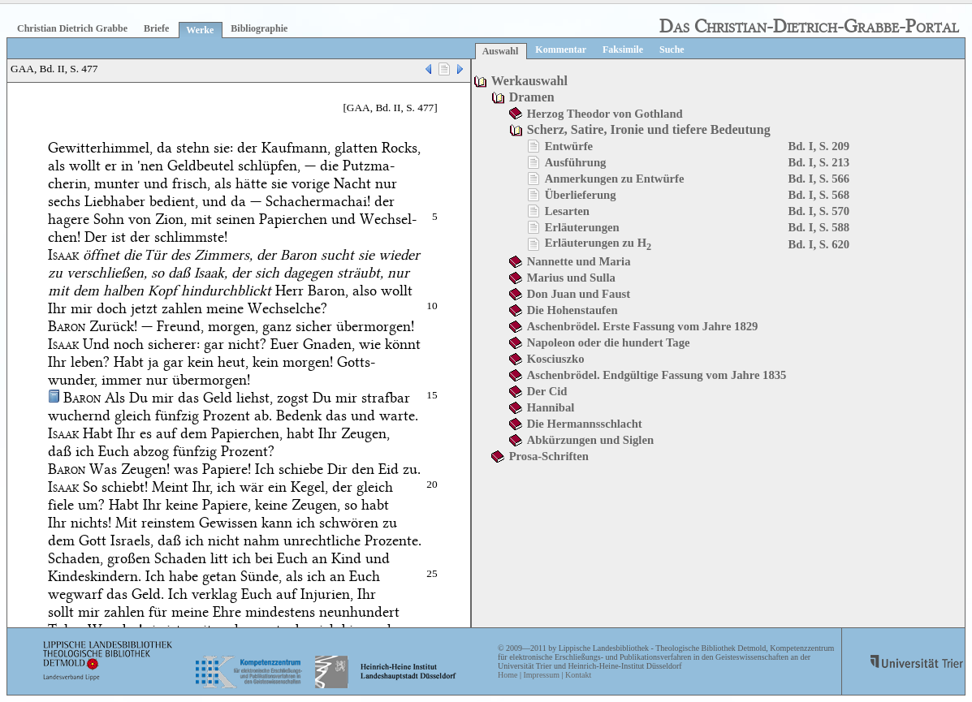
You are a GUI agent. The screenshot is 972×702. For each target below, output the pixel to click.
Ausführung (576, 162)
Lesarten (567, 211)
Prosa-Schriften (549, 456)
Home (507, 674)
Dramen (532, 97)
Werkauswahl (529, 81)
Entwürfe (569, 146)
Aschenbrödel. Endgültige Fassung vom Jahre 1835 (657, 374)
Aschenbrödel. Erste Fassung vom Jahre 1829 (642, 326)
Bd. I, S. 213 (818, 162)
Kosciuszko (556, 358)
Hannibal (551, 407)
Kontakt (578, 674)
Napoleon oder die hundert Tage (608, 342)
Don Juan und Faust (578, 293)
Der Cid (547, 391)
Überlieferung (580, 194)
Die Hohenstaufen (572, 310)
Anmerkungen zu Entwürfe (615, 178)
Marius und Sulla (571, 277)
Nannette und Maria (579, 261)
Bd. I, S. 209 (818, 146)
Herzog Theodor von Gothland (605, 113)
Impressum (541, 674)
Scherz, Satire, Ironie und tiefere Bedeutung (649, 129)
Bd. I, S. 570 (818, 211)
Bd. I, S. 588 (818, 227)
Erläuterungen (582, 227)
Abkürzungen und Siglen (590, 439)
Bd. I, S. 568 (818, 194)
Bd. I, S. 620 (818, 244)
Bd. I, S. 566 (818, 178)
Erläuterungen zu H (598, 242)
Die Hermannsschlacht (584, 423)
